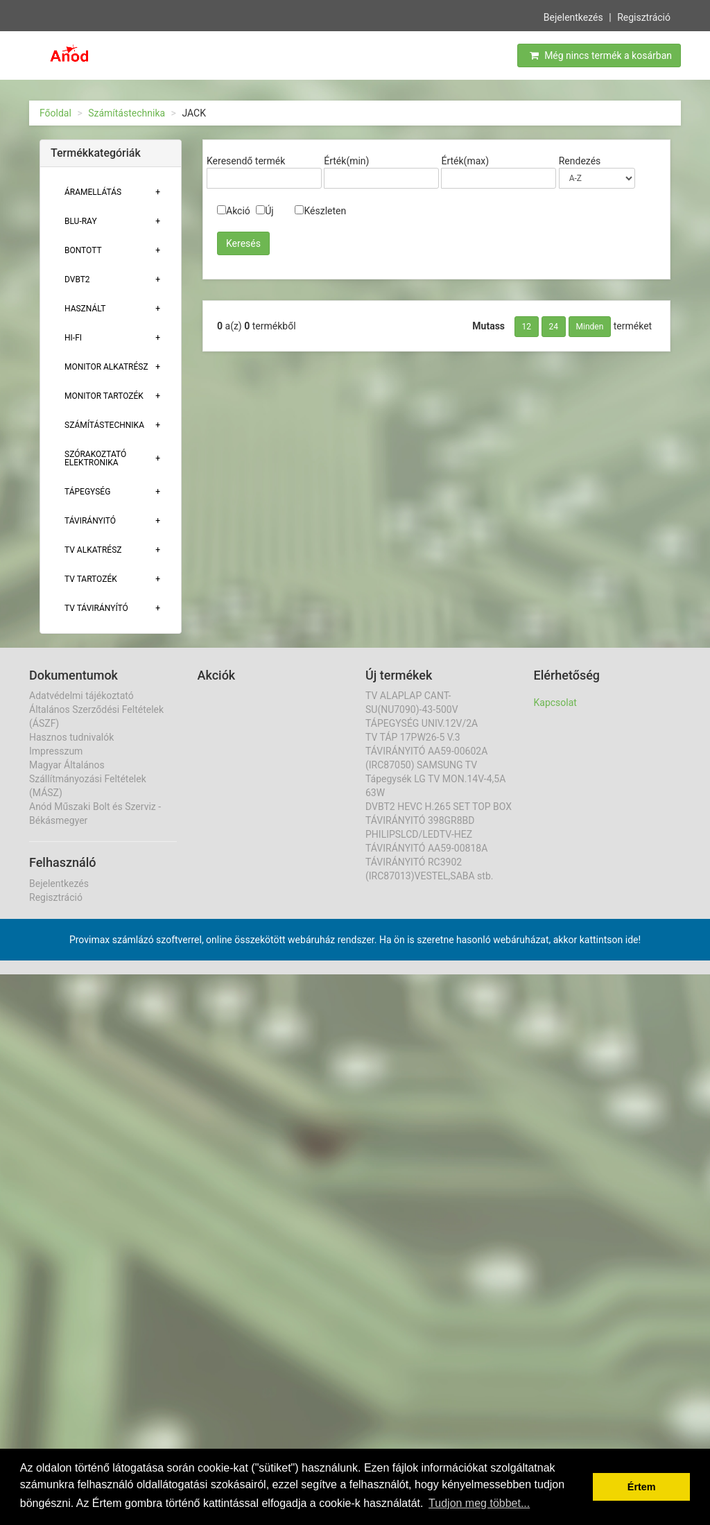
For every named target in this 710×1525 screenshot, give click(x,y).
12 (527, 326)
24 (554, 326)
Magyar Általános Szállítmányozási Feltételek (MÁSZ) (87, 778)
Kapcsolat (555, 702)
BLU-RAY (80, 221)
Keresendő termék (246, 160)
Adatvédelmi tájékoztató (81, 695)
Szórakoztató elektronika (95, 458)
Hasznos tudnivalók (71, 737)
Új (264, 210)
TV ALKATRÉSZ (92, 550)
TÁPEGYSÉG (87, 492)
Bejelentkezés (573, 15)
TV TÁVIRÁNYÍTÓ (96, 608)
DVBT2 (77, 279)
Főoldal (55, 113)
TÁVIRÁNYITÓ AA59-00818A (426, 848)
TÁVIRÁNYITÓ (90, 521)
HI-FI (73, 338)
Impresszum (56, 751)
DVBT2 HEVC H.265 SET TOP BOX (438, 806)
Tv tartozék (90, 579)
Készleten (320, 210)
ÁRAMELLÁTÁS (92, 192)
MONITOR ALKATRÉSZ (106, 367)
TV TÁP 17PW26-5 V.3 (412, 737)
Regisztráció (643, 15)
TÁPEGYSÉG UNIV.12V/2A (421, 723)
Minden (590, 326)
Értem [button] (641, 1486)
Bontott (83, 250)
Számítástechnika (126, 113)
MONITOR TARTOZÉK (104, 396)
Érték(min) (346, 160)
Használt (84, 308)
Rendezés (580, 160)
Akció (233, 210)
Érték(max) (465, 160)
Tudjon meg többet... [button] (479, 1503)
